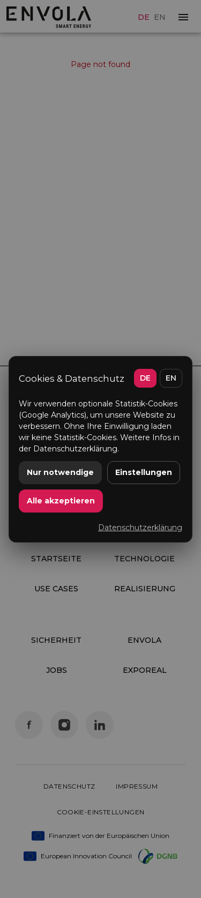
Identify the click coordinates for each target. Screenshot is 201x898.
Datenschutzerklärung (140, 527)
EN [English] (171, 378)
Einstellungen (143, 472)
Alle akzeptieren (61, 501)
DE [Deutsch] (145, 378)
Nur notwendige (60, 472)
